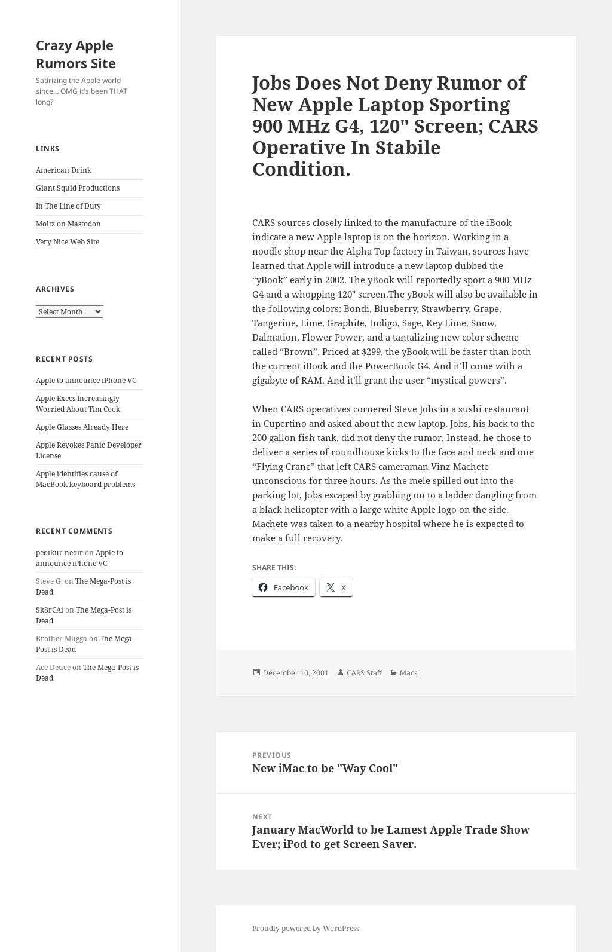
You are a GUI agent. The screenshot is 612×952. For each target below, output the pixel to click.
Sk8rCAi (49, 610)
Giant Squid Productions (78, 188)
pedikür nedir (59, 552)
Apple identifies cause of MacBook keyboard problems (85, 479)
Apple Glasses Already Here (82, 427)
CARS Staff (364, 673)
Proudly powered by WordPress (305, 928)
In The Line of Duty (68, 206)
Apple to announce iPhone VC (86, 380)
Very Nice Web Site (67, 242)
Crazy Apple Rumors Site (76, 54)
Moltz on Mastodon (68, 224)
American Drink (63, 170)
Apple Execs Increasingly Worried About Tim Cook (78, 403)
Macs (409, 673)
